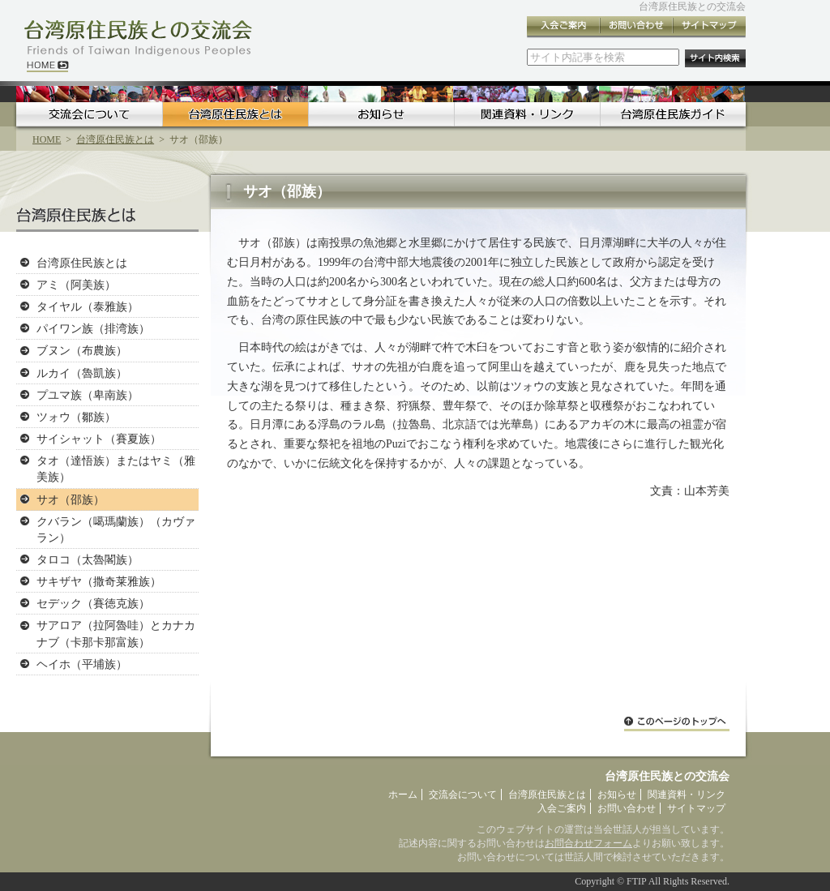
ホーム (402, 794)
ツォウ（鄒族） (76, 416)
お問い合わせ (636, 27)
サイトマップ (709, 27)
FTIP (636, 881)
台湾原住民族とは (235, 114)
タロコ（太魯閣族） (87, 559)
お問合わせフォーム (588, 843)
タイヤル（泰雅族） (87, 306)
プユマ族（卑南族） (87, 394)
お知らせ (381, 114)
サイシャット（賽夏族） (98, 438)
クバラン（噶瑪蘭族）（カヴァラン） (115, 529)
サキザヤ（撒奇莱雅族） (98, 581)
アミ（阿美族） (76, 284)
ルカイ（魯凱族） (81, 372)
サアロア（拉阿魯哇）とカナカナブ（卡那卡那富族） (115, 633)
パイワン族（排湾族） (93, 328)
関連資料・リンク (527, 114)
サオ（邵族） (70, 499)
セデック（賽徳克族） (93, 603)
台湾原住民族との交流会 (692, 6)
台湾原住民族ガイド (673, 114)
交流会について (89, 114)
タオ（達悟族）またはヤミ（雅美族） (115, 468)
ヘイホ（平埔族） (81, 664)
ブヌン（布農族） (81, 350)
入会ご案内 (563, 27)
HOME (46, 139)
